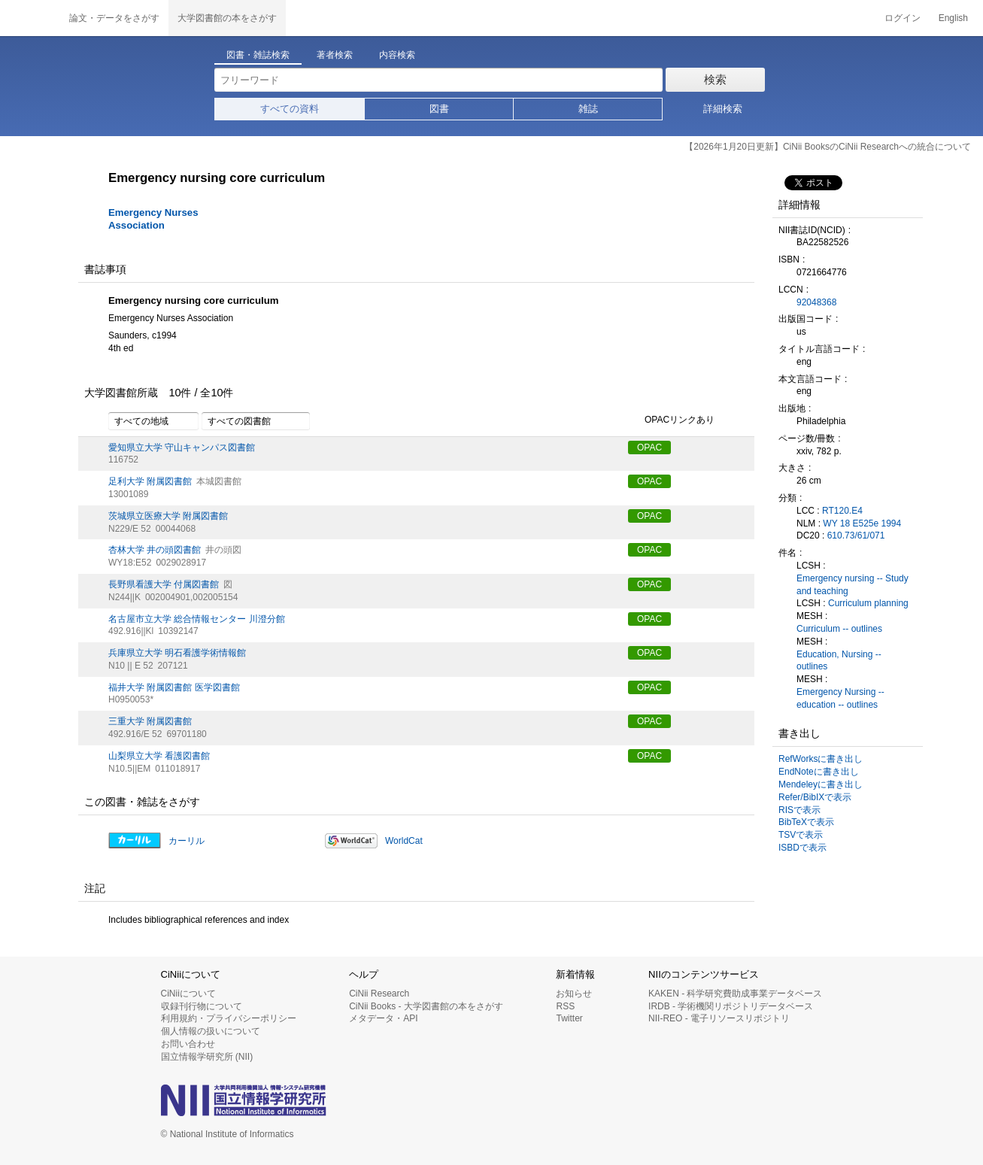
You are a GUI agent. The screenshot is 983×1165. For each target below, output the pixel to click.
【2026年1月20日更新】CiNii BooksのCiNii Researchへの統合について (827, 146)
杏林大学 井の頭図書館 (154, 550)
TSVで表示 (800, 835)
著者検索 (335, 55)
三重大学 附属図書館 (150, 721)
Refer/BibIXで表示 (814, 797)
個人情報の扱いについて (210, 1031)
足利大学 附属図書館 (150, 481)
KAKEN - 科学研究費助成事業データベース (735, 993)
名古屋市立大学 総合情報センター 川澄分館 (196, 619)
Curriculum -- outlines (839, 628)
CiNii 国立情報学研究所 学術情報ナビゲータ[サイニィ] (30, 18)
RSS (565, 1006)
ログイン (902, 18)
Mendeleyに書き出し (820, 784)
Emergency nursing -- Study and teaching (852, 584)
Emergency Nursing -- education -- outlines (840, 698)
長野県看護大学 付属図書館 (163, 584)
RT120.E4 (842, 510)
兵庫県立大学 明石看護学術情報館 (177, 653)
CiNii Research (379, 993)
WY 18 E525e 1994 (862, 523)
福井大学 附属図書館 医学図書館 (174, 687)
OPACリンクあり (671, 420)
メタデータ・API (383, 1018)
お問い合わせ (188, 1044)
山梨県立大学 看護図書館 (159, 756)
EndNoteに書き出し (818, 771)
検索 (715, 79)
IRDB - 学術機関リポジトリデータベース (730, 1006)
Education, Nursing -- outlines (838, 660)
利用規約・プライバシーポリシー (228, 1018)
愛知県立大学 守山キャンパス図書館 (181, 447)
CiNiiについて (188, 993)
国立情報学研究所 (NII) (207, 1056)
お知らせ (574, 993)
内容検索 (397, 55)
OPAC (649, 447)
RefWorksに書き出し (820, 759)
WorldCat (404, 841)
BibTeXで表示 (806, 822)
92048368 (816, 302)
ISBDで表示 (802, 847)
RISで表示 (799, 810)
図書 (439, 108)
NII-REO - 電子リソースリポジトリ (719, 1018)
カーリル (186, 841)
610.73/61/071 (856, 535)
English (953, 18)
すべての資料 (289, 108)
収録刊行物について (201, 1006)
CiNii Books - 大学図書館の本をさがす (426, 1006)
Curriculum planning (868, 603)
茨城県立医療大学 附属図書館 (168, 516)
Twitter (569, 1018)
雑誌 (588, 108)
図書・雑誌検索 (258, 55)
